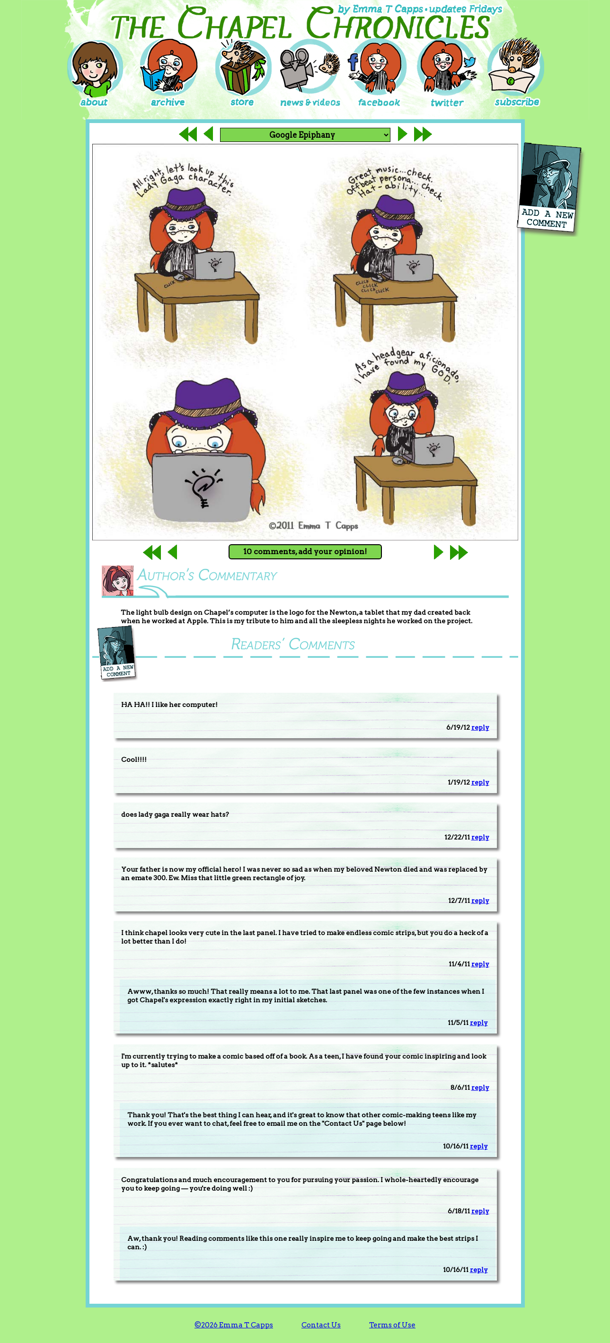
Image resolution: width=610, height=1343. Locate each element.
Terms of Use (392, 1325)
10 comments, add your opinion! (305, 551)
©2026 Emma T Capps (233, 1325)
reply (480, 727)
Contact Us (321, 1325)
